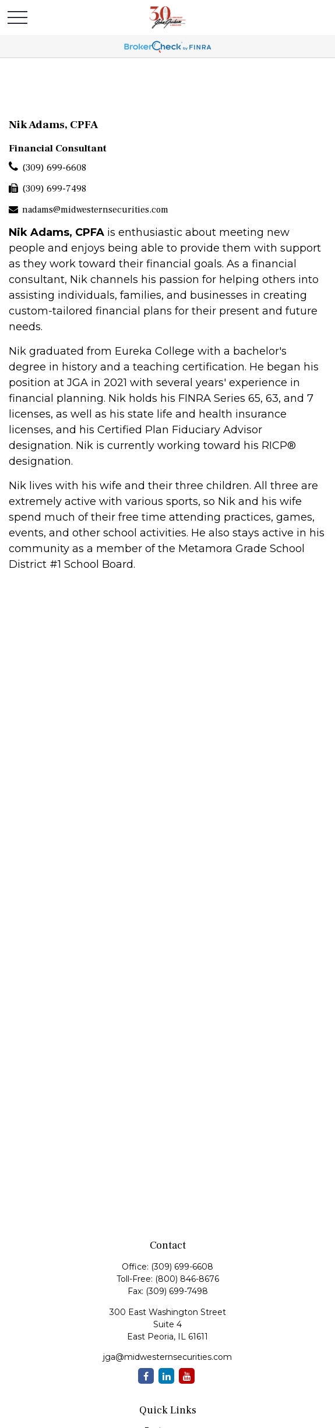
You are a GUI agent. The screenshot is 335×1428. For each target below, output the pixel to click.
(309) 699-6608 (54, 168)
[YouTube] (187, 1376)
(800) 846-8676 (187, 1279)
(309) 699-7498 (54, 189)
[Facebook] (146, 1376)
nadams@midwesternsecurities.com (95, 209)
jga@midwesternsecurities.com (167, 1357)
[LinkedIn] (166, 1376)
